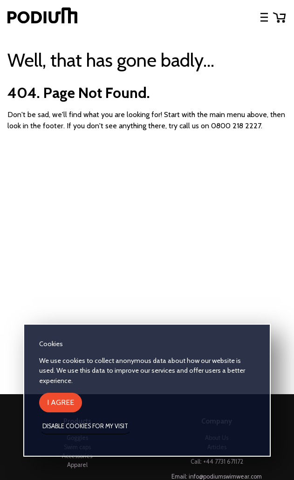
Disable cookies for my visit (85, 426)
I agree (60, 402)
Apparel (77, 464)
